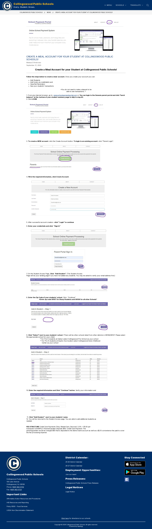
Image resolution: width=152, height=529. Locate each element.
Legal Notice (70, 492)
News (49, 12)
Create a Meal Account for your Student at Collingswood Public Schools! (84, 12)
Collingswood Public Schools (31, 12)
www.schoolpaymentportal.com (65, 95)
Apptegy (80, 526)
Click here (65, 518)
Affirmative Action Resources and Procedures (23, 499)
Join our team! (71, 474)
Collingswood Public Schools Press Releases (82, 483)
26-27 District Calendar (74, 466)
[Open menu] (108, 5)
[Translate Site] (136, 5)
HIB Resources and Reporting (18, 502)
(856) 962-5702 (18, 487)
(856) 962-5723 (16, 490)
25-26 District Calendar (74, 462)
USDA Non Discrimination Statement (20, 510)
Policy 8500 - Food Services (17, 506)
